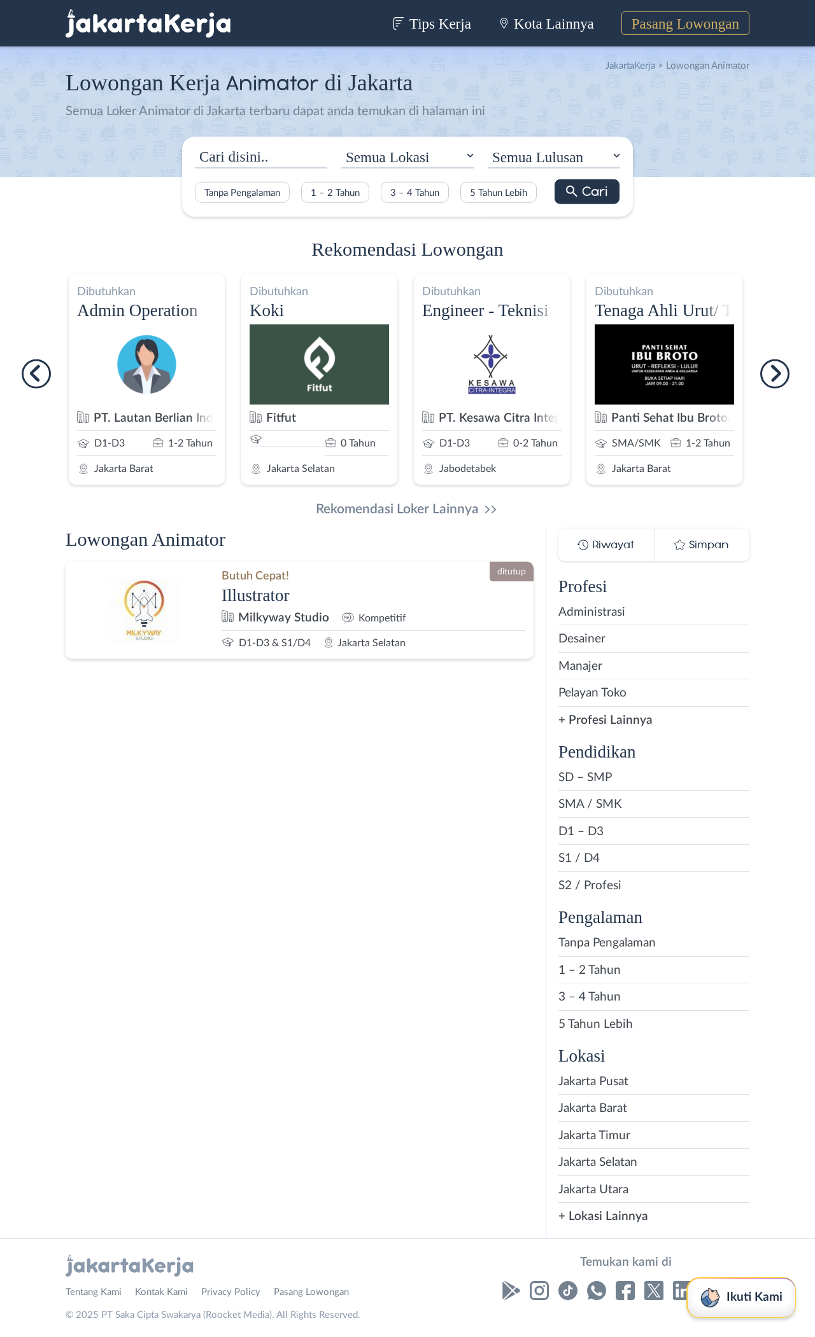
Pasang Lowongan (685, 24)
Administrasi (591, 612)
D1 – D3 (581, 832)
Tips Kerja (431, 24)
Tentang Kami (94, 1292)
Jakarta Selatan (597, 1162)
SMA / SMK (590, 804)
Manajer (580, 666)
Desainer (582, 639)
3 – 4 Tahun (414, 192)
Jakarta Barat (592, 1108)
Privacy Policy (230, 1292)
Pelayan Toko (592, 693)
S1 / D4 (579, 858)
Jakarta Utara (593, 1190)
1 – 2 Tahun (335, 192)
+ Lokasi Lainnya (603, 1216)
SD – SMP (585, 778)
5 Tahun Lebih (498, 192)
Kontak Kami (161, 1292)
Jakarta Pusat (593, 1082)
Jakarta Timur (594, 1136)
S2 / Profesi (589, 886)
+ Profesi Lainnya (605, 720)
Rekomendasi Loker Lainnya (397, 509)
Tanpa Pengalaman (242, 192)
